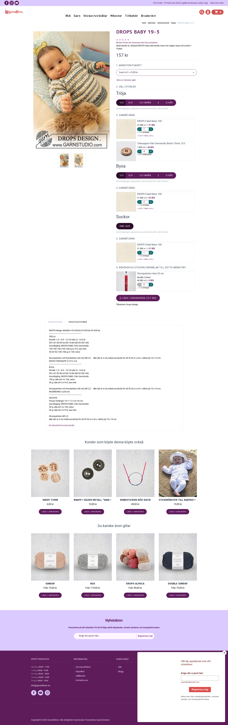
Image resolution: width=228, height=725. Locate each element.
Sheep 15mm (50, 499)
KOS (92, 583)
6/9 (131, 102)
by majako (192, 720)
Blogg (120, 671)
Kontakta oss (82, 680)
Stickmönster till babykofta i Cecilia (184, 499)
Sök (120, 667)
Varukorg (165, 680)
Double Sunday (178, 583)
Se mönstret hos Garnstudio (61, 425)
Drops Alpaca (135, 583)
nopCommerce (102, 720)
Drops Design (132, 304)
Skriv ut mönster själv (126, 80)
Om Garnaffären (83, 667)
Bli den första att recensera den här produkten (136, 42)
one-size (125, 226)
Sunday (50, 583)
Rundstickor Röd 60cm (135, 499)
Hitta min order (217, 3)
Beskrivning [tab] (55, 322)
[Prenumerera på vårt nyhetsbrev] (114, 636)
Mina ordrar (166, 671)
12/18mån (145, 102)
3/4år (169, 102)
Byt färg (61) (145, 135)
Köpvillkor (80, 671)
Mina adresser (167, 676)
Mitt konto (165, 667)
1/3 (122, 102)
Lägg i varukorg (50, 511)
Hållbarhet (80, 676)
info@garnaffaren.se (40, 685)
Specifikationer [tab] (78, 322)
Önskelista (165, 684)
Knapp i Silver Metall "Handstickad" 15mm (102, 499)
